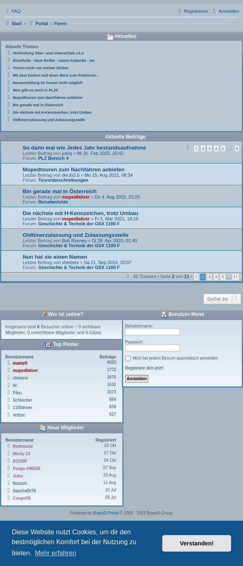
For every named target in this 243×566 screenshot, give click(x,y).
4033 (111, 362)
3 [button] (209, 276)
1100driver (22, 407)
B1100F (20, 461)
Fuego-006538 (26, 468)
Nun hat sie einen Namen (55, 257)
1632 (111, 384)
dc (15, 385)
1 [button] (196, 276)
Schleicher (22, 400)
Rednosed (23, 446)
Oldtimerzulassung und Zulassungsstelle (76, 235)
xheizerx (70, 262)
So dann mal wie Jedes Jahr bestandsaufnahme (84, 148)
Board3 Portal (105, 513)
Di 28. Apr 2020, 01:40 (114, 240)
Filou (17, 393)
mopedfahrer (75, 196)
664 (112, 399)
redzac (19, 415)
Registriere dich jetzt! (144, 368)
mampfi (20, 363)
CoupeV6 (21, 498)
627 (112, 414)
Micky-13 (21, 453)
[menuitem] (12, 11)
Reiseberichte (53, 201)
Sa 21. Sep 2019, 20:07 (108, 262)
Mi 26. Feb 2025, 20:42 (100, 153)
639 (112, 407)
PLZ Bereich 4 (53, 158)
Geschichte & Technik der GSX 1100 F (79, 223)
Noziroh (20, 483)
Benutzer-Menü (182, 314)
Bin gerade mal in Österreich (60, 191)
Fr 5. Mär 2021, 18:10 (116, 218)
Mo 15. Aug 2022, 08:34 (108, 175)
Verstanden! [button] (197, 543)
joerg (67, 153)
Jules (18, 476)
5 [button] (223, 276)
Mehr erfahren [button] (55, 553)
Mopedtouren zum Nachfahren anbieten (74, 169)
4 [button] (216, 276)
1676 (111, 377)
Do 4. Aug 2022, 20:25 (117, 196)
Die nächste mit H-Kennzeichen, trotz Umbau (80, 213)
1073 (111, 392)
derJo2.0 (70, 175)
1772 (111, 369)
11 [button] (236, 276)
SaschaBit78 (24, 491)
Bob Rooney (74, 240)
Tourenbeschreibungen (63, 180)
